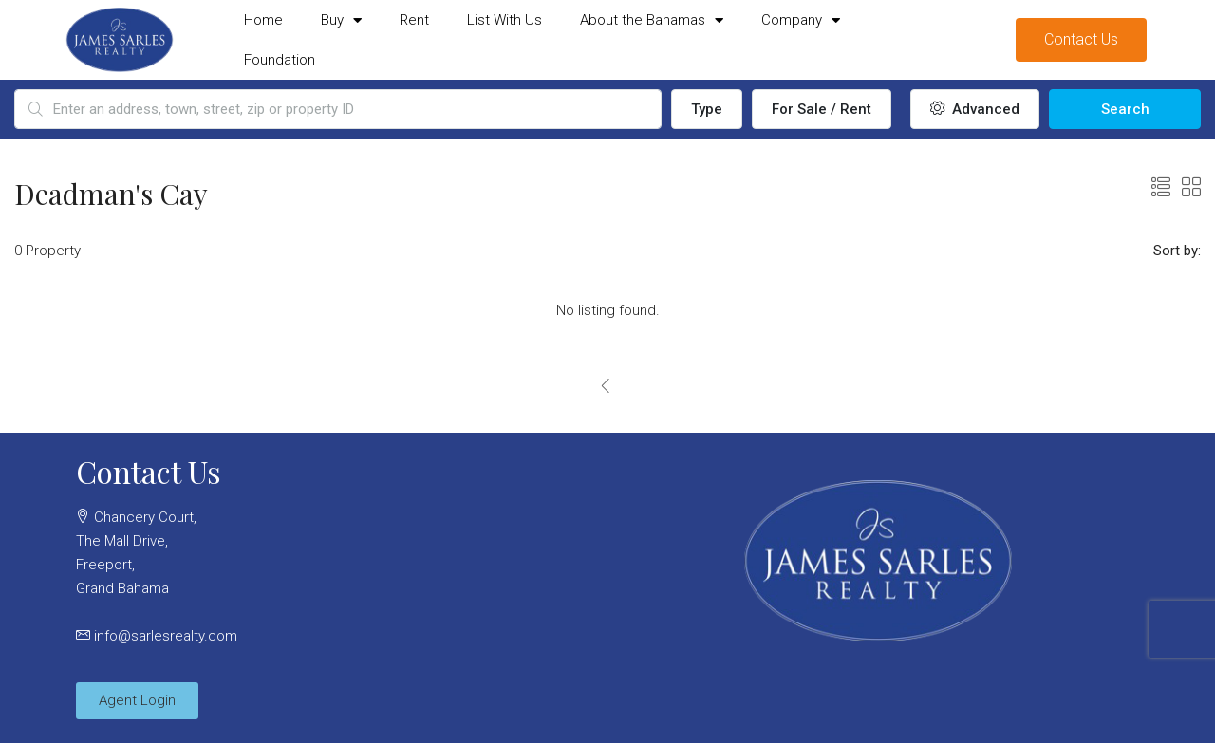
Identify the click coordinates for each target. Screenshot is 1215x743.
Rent (414, 19)
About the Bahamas (651, 20)
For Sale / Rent (821, 109)
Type (706, 109)
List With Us (504, 19)
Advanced (974, 109)
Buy (341, 20)
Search (1125, 109)
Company (800, 20)
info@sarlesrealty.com (165, 635)
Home (263, 19)
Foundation (279, 59)
